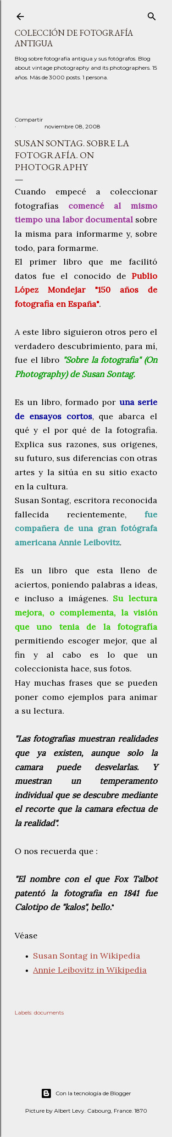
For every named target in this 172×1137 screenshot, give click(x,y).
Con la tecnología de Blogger (86, 1093)
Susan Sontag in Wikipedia (86, 955)
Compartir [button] (29, 119)
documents (49, 1012)
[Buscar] (151, 14)
